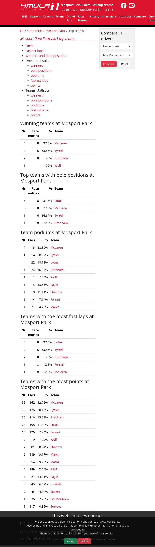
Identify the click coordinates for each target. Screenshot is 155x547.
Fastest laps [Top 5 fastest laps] (34, 51)
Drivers (48, 16)
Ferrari (55, 299)
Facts (29, 46)
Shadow (56, 292)
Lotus (58, 201)
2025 (25, 16)
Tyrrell (59, 151)
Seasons (35, 16)
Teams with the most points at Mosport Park (54, 384)
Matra (54, 462)
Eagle (54, 284)
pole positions (41, 70)
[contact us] (131, 5)
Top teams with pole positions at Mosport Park (57, 177)
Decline (84, 541)
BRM (53, 469)
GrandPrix (34, 31)
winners (37, 65)
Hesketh (56, 484)
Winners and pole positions (46, 55)
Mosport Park (55, 31)
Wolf (58, 165)
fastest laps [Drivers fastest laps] (39, 80)
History (94, 16)
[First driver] (117, 46)
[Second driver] (117, 55)
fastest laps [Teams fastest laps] (39, 110)
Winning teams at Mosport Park (56, 123)
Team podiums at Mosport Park (56, 232)
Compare (140, 16)
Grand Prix (71, 18)
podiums (37, 75)
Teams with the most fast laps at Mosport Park (57, 319)
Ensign (55, 491)
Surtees (55, 506)
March (54, 307)
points (35, 85)
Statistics (125, 16)
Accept (70, 541)
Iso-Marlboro (59, 499)
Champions (109, 16)
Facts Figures (82, 18)
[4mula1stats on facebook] (123, 5)
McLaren (61, 143)
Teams (60, 16)
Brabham (61, 158)
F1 (22, 31)
